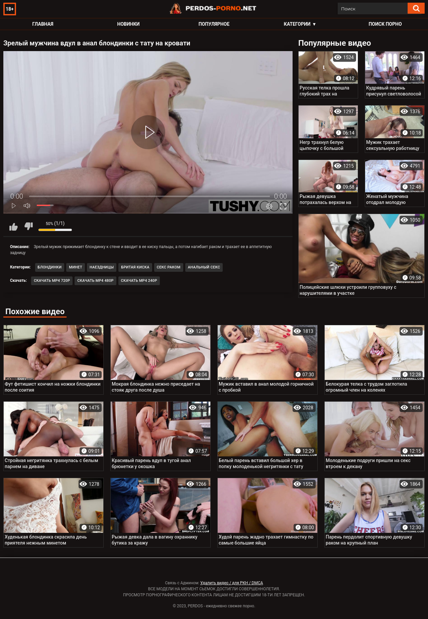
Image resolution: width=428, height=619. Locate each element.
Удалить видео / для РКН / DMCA (231, 583)
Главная (42, 24)
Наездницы (102, 267)
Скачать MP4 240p (139, 280)
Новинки (128, 24)
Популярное (214, 24)
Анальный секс (204, 267)
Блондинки (50, 267)
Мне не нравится (28, 226)
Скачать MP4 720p (52, 280)
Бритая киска (135, 267)
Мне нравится (13, 226)
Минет (75, 267)
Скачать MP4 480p (95, 280)
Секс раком (169, 267)
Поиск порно (385, 24)
